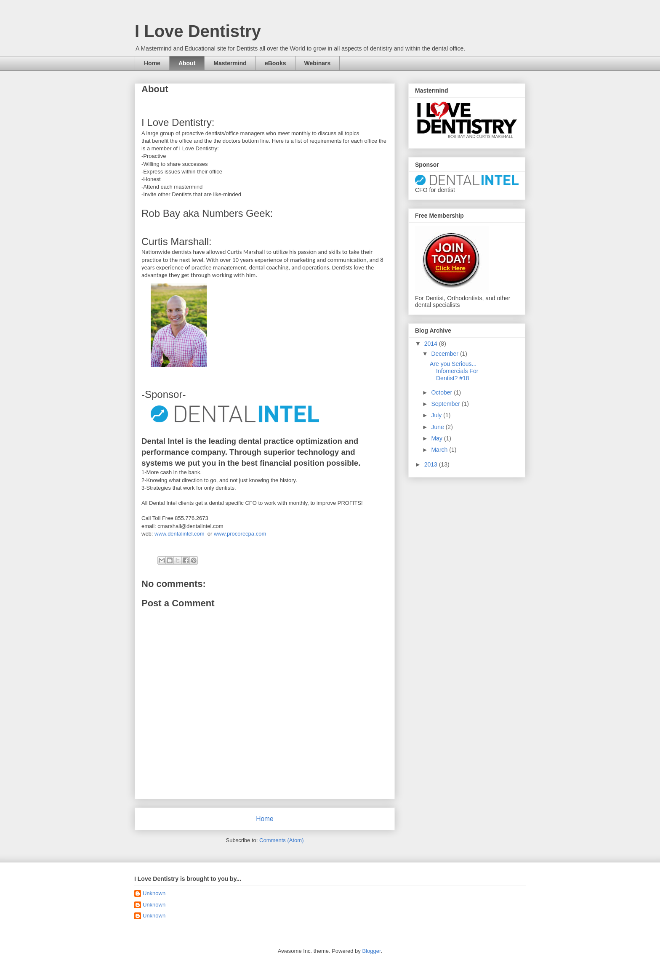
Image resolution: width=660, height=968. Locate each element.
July (437, 415)
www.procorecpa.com (240, 534)
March (440, 449)
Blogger (371, 951)
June (438, 427)
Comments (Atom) (281, 840)
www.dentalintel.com (179, 534)
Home (152, 63)
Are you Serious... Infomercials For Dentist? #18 (454, 370)
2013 (431, 464)
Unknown (154, 893)
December (445, 353)
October (442, 392)
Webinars (317, 63)
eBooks (275, 63)
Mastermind (230, 63)
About (186, 63)
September (446, 403)
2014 (431, 343)
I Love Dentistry (198, 31)
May (437, 438)
